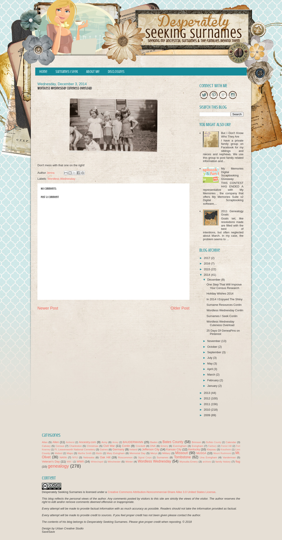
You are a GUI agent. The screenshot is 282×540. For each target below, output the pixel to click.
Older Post (180, 308)
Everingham (180, 445)
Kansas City (173, 449)
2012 (207, 398)
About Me (93, 72)
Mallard (58, 453)
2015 (207, 269)
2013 (207, 393)
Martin (99, 453)
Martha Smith (84, 453)
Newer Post (47, 308)
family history (223, 461)
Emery (164, 445)
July (210, 357)
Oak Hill (105, 457)
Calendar (231, 442)
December (214, 279)
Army (104, 442)
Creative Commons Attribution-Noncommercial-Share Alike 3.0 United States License (161, 492)
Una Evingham (208, 457)
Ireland (133, 449)
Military (166, 453)
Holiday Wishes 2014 (219, 293)
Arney (115, 442)
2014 (207, 274)
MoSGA (201, 453)
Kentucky (194, 449)
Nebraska (88, 457)
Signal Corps (145, 457)
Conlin (126, 445)
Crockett (140, 445)
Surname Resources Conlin (223, 304)
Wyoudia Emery (189, 461)
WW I (69, 462)
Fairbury (212, 446)
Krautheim (226, 449)
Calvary (46, 445)
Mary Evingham (116, 453)
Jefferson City (150, 449)
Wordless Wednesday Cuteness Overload (220, 323)
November (214, 341)
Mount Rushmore (222, 453)
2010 (207, 409)
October (212, 346)
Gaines (104, 449)
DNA (153, 445)
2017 (207, 258)
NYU (75, 457)
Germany (118, 449)
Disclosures (116, 72)
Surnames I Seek (67, 72)
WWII (80, 461)
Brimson (196, 442)
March (211, 374)
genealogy (58, 465)
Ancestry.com (87, 442)
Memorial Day (138, 453)
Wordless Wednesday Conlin (224, 310)
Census (60, 445)
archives (207, 462)
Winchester (114, 461)
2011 (207, 404)
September (214, 352)
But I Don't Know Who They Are (232, 134)
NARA (63, 457)
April (210, 369)
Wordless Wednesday (61, 178)
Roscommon (125, 457)
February (213, 380)
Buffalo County (213, 442)
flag (238, 461)
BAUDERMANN (133, 442)
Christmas (92, 445)
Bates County (173, 442)
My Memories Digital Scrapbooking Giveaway (232, 174)
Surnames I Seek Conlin (221, 316)
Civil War (109, 445)
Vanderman (229, 457)
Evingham (197, 445)
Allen (55, 442)
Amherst (70, 442)
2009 (207, 415)
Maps (70, 453)
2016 (207, 263)
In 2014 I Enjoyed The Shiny (224, 299)
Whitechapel (97, 462)
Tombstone (182, 457)
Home (43, 72)
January (212, 385)
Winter (129, 461)
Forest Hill (226, 446)
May (210, 363)
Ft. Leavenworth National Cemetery (74, 449)
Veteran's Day (51, 461)
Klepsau (211, 449)
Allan (45, 442)
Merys (154, 453)
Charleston (75, 445)
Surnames (162, 457)
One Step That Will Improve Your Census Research (223, 286)
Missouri (181, 453)
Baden (154, 442)
